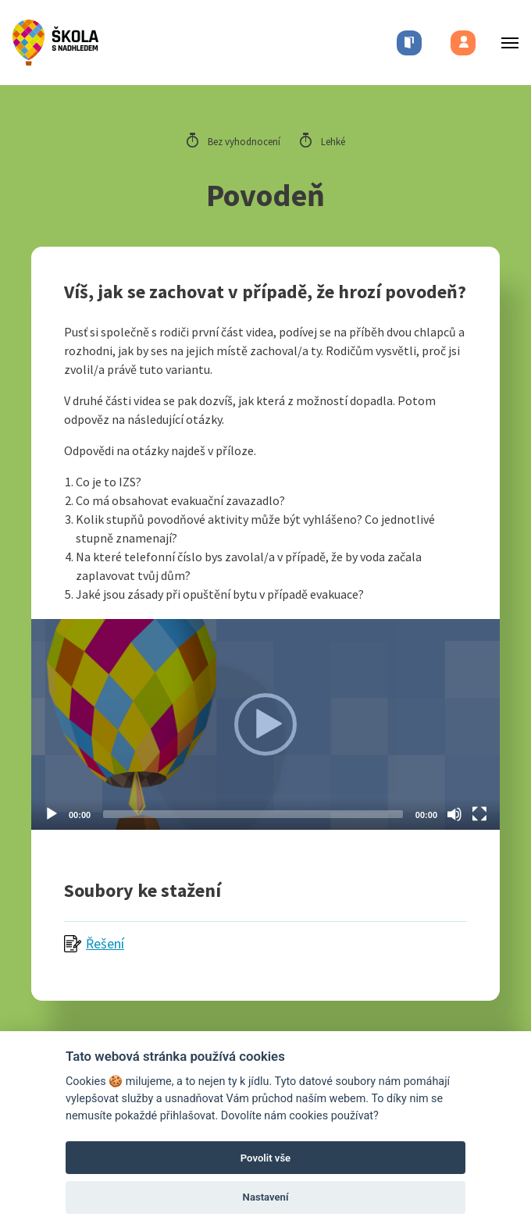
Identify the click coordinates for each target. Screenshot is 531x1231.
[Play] (51, 814)
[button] (265, 724)
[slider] (253, 814)
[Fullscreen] (479, 814)
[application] (265, 724)
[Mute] (454, 814)
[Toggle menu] (505, 42)
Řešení (105, 943)
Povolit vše (265, 1158)
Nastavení (266, 1197)
